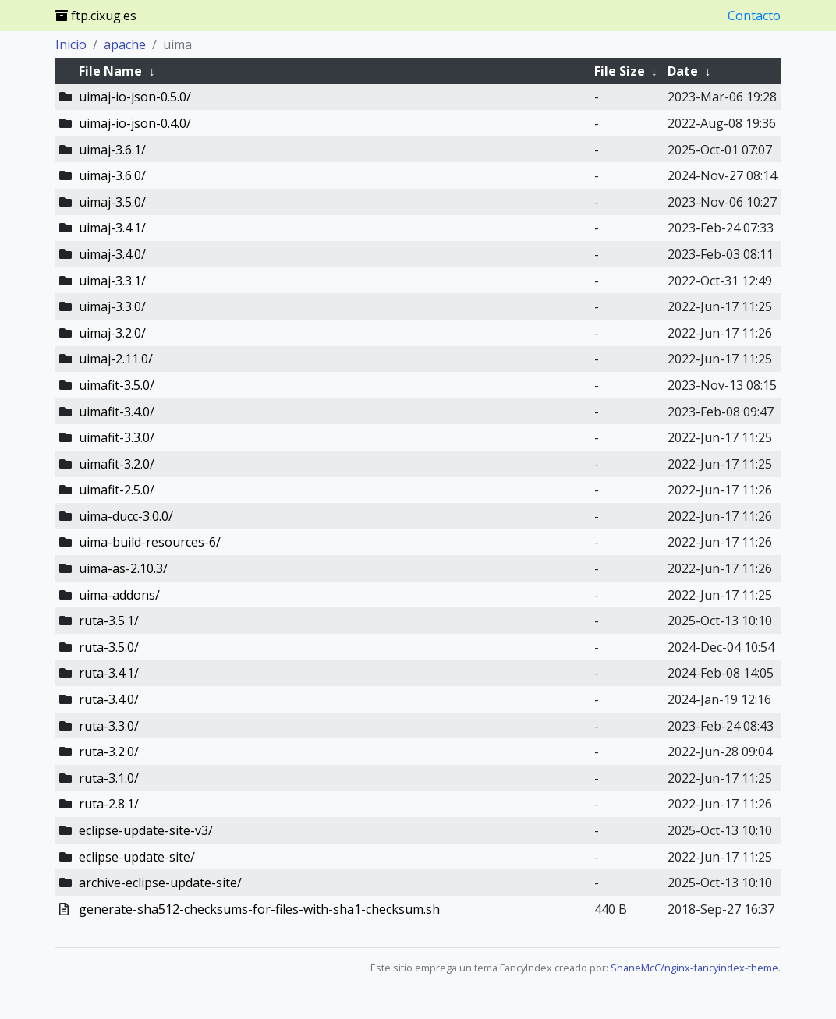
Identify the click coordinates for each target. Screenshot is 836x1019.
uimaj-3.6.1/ (112, 149)
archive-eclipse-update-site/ (160, 882)
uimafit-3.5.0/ (116, 385)
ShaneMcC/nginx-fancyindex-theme (694, 968)
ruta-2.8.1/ (109, 803)
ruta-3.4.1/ (109, 672)
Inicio (71, 44)
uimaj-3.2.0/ (112, 332)
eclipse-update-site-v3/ (146, 830)
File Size (619, 71)
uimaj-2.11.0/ (116, 358)
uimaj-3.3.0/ (112, 306)
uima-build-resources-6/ (150, 541)
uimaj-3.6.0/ (112, 175)
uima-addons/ (119, 594)
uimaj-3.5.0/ (112, 202)
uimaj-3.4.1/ (112, 227)
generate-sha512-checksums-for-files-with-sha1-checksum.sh (259, 909)
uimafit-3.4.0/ (116, 411)
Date (683, 71)
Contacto (754, 15)
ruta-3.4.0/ (109, 699)
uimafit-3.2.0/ (116, 463)
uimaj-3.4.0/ (112, 254)
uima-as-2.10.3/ (123, 568)
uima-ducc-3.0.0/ (126, 516)
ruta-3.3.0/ (109, 725)
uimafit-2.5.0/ (116, 489)
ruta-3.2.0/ (109, 751)
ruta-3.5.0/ (109, 647)
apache (125, 44)
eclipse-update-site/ (137, 856)
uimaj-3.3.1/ (112, 280)
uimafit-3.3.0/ (116, 437)
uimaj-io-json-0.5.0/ (135, 96)
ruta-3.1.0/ (109, 778)
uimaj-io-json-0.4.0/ (135, 123)
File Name (110, 71)
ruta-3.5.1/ (109, 620)
